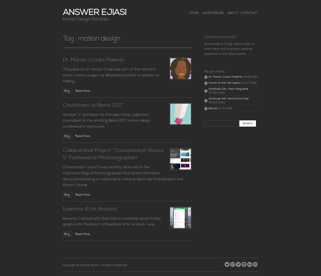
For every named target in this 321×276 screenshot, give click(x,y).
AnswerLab (213, 13)
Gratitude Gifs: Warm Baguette (228, 89)
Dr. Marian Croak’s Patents (93, 60)
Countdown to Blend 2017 (93, 105)
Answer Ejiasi (95, 12)
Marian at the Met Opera (224, 83)
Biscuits (213, 108)
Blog (67, 91)
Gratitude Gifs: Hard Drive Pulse (229, 98)
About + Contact (242, 13)
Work (194, 13)
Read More (82, 91)
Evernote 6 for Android (90, 209)
